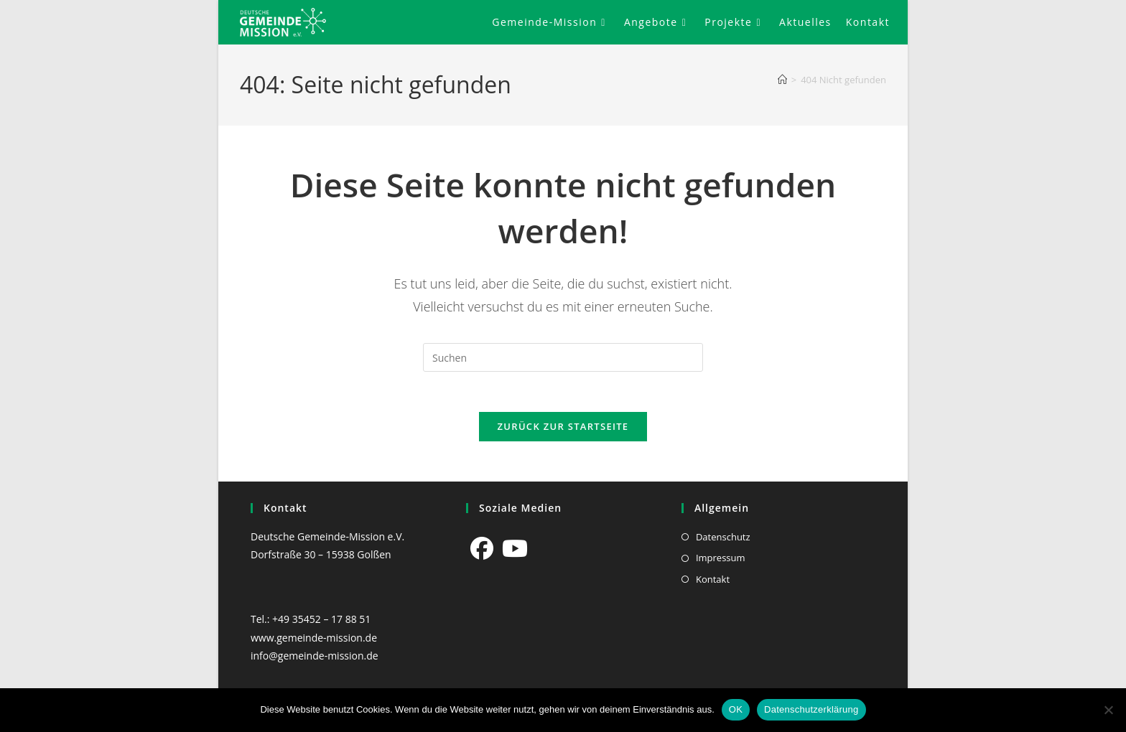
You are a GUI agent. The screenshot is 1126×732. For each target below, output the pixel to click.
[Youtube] (515, 548)
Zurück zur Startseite (563, 429)
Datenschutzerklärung (811, 709)
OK (736, 709)
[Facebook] (481, 548)
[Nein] (1108, 710)
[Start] (782, 79)
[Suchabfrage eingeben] (563, 357)
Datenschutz (723, 536)
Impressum (720, 558)
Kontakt (713, 579)
